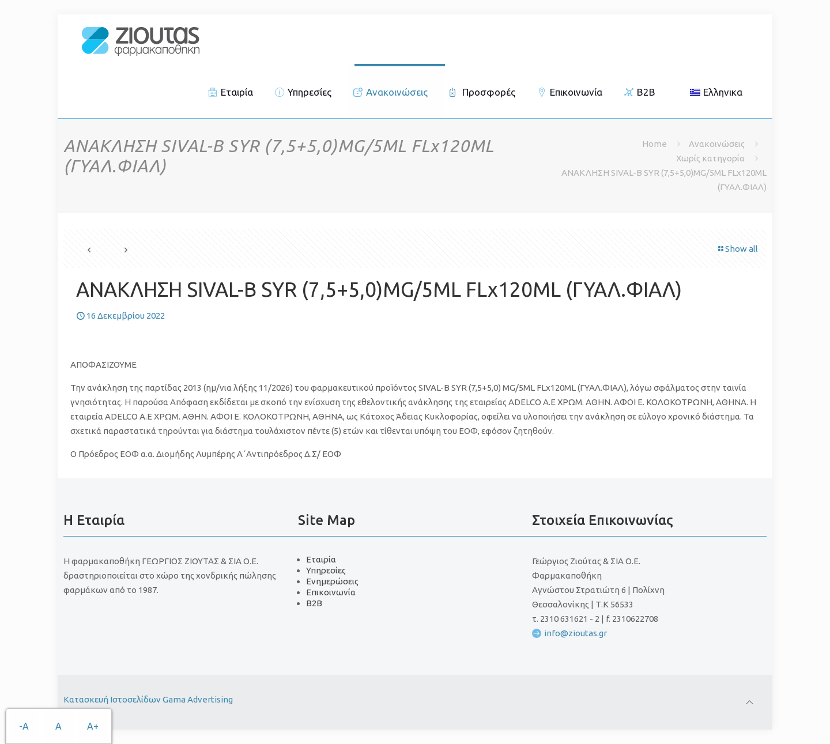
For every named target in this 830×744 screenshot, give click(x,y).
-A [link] (24, 726)
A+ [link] (93, 726)
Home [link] (654, 144)
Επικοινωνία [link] (331, 592)
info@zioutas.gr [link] (575, 633)
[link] (140, 40)
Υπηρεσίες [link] (326, 570)
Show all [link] (737, 249)
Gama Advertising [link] (198, 699)
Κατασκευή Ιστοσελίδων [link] (113, 699)
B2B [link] (314, 603)
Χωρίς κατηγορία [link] (710, 158)
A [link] (58, 726)
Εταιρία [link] (321, 559)
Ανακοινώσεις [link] (717, 144)
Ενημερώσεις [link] (332, 581)
